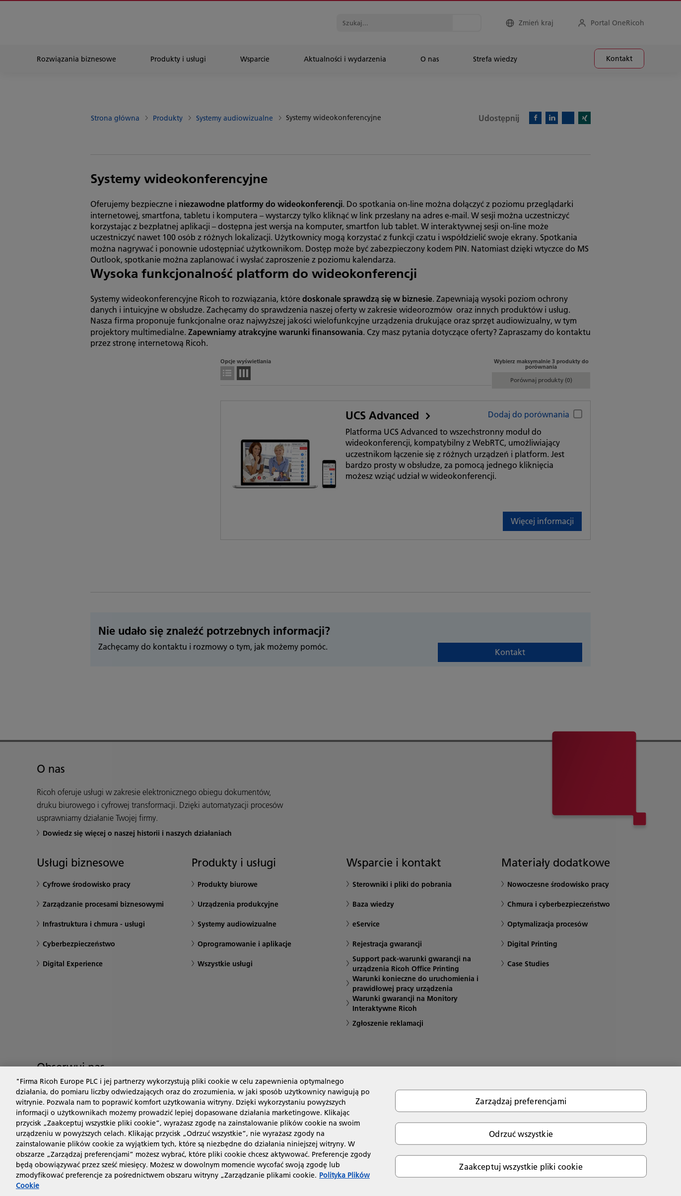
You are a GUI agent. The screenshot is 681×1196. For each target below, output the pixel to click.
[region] (340, 1131)
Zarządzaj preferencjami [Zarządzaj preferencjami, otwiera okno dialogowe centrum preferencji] (521, 1100)
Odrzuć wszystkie (521, 1133)
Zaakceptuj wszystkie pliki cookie (520, 1166)
